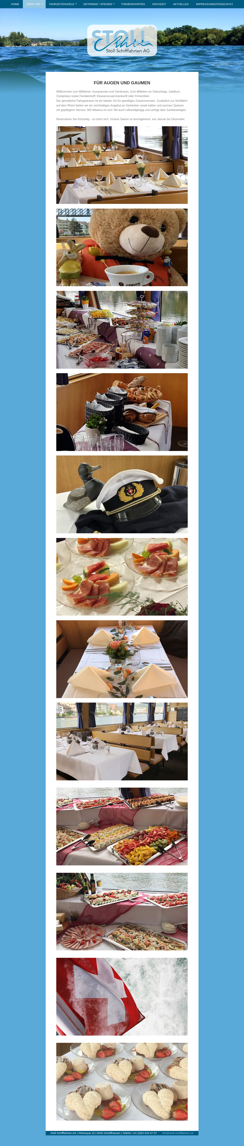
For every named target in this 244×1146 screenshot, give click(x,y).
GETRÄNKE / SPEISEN (97, 4)
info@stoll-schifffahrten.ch (177, 1132)
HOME (15, 4)
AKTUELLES (181, 4)
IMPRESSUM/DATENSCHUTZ (214, 4)
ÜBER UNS (33, 4)
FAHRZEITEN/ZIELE (61, 4)
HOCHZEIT (159, 4)
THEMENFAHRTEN (133, 4)
